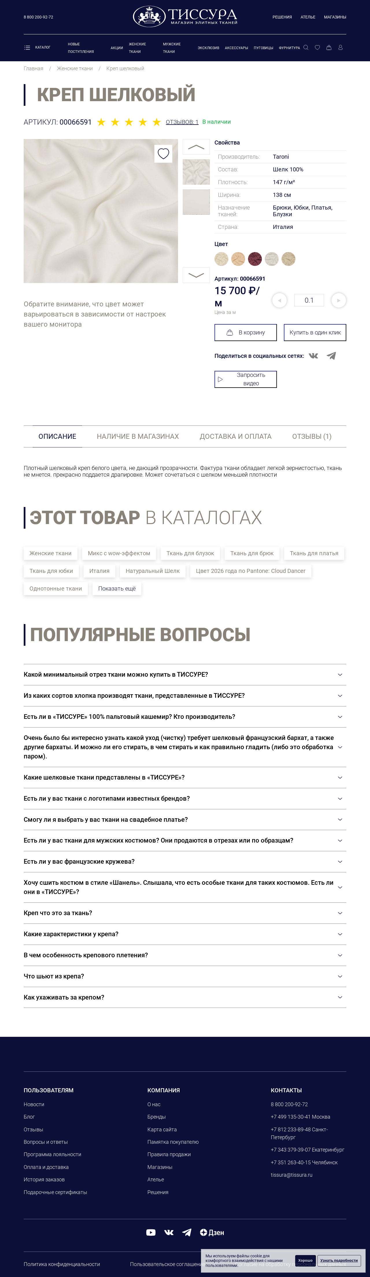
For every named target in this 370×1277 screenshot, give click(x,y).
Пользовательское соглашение (167, 1264)
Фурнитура (289, 48)
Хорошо (305, 1260)
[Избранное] (317, 47)
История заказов (44, 1179)
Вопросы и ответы (46, 1142)
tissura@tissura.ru (291, 1175)
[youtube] (151, 1232)
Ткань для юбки (51, 570)
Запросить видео (241, 379)
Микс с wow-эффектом (119, 553)
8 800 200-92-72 (289, 1104)
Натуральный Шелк (153, 570)
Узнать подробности (339, 1260)
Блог (29, 1117)
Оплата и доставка (46, 1167)
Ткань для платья (314, 553)
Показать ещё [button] (117, 588)
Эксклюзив (208, 48)
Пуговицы (263, 48)
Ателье (308, 17)
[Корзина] (329, 47)
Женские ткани (50, 553)
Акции (117, 48)
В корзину (245, 332)
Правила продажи (169, 1154)
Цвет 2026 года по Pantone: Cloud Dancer (251, 570)
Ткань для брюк (252, 553)
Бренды (156, 1117)
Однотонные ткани (55, 588)
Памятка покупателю (173, 1142)
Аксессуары (236, 48)
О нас (153, 1104)
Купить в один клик (315, 332)
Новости (34, 1104)
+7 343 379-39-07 (291, 1150)
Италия (99, 570)
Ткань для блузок (190, 553)
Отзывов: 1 (182, 122)
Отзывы (33, 1129)
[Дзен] (212, 1232)
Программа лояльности (52, 1154)
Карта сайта (162, 1129)
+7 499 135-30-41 (291, 1117)
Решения (282, 17)
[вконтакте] (168, 1232)
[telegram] (186, 1232)
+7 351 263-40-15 (291, 1162)
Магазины (335, 17)
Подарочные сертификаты (55, 1192)
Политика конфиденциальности (62, 1264)
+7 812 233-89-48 (291, 1129)
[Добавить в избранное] (163, 154)
